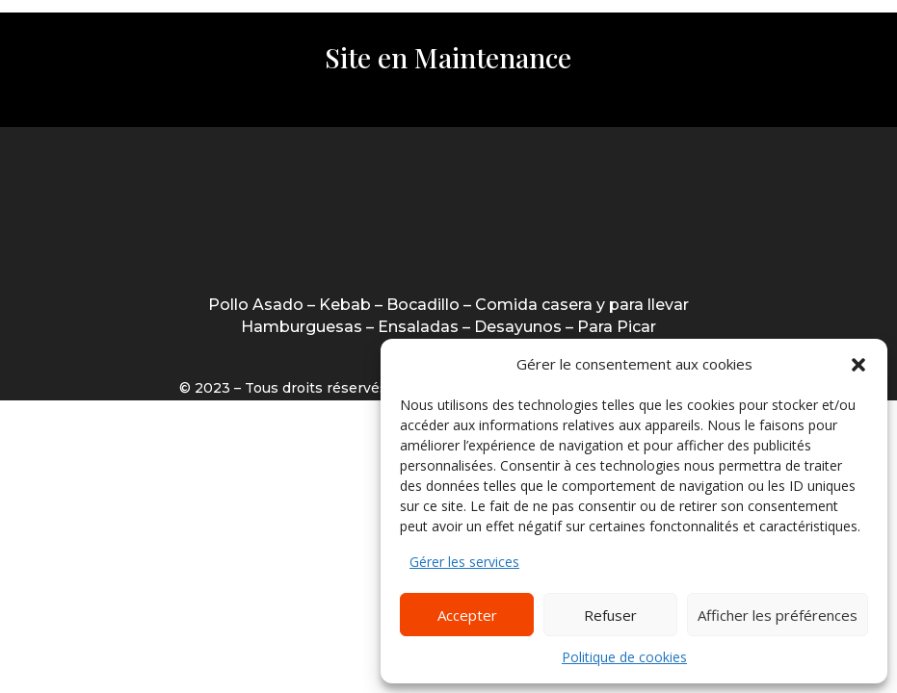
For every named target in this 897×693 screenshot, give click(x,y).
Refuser (610, 615)
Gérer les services (464, 561)
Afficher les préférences (777, 615)
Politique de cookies (624, 657)
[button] (858, 364)
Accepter (467, 615)
